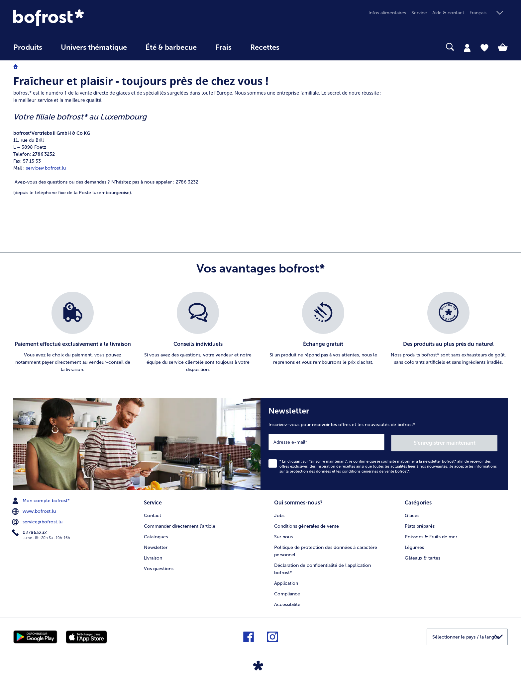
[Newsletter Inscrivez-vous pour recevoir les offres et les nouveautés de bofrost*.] (384, 443)
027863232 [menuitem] (30, 531)
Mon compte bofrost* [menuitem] (41, 499)
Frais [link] (223, 47)
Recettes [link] (264, 47)
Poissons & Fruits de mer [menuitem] (431, 535)
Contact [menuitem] (152, 514)
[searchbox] (302, 47)
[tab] (467, 47)
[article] (197, 152)
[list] (260, 332)
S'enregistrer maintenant (458, 441)
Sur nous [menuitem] (283, 535)
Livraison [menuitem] (153, 556)
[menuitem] (27, 50)
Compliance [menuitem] (287, 592)
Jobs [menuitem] (279, 514)
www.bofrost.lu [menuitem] (34, 510)
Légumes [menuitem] (414, 546)
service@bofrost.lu (46, 168)
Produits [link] (27, 47)
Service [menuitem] (419, 13)
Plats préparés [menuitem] (420, 524)
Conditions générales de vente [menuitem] (306, 524)
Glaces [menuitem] (412, 514)
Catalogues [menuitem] (156, 535)
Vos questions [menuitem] (158, 567)
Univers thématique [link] (94, 47)
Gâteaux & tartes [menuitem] (422, 556)
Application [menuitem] (286, 581)
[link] (87, 17)
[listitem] (72, 332)
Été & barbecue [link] (171, 47)
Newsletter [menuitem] (155, 546)
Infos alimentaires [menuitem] (387, 13)
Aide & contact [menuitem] (448, 13)
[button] (488, 13)
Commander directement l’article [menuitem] (179, 524)
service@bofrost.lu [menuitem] (37, 521)
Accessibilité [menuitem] (287, 603)
